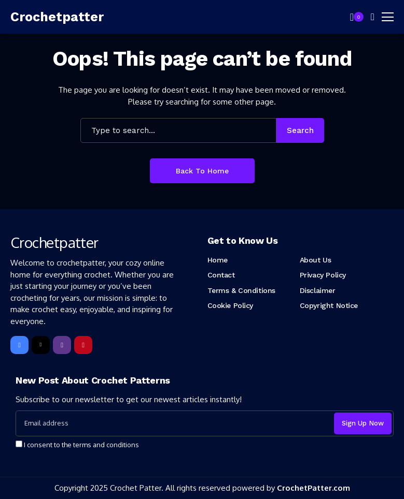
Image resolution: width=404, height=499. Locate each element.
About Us (315, 260)
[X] (41, 345)
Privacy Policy (323, 275)
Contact (221, 275)
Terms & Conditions (241, 290)
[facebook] (19, 345)
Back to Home (202, 171)
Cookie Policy (230, 305)
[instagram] (62, 345)
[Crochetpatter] (57, 17)
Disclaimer (318, 290)
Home (217, 260)
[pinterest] (83, 345)
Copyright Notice (329, 305)
